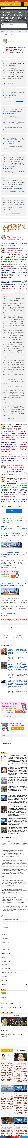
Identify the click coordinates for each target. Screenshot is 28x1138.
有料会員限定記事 (6, 953)
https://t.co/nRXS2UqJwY (14, 204)
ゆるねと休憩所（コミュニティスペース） (12, 1034)
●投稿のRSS (3, 997)
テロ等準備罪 (5, 25)
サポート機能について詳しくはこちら (11, 567)
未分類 (3, 957)
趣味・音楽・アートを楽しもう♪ (9, 972)
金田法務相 (20, 47)
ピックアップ (5, 934)
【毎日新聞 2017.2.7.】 (8, 418)
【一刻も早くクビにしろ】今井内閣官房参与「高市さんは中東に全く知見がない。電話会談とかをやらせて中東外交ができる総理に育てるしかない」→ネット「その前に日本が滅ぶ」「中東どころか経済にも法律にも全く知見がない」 (20, 1074)
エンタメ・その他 (6, 930)
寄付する (14, 511)
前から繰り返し (17, 281)
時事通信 (22, 25)
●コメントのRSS (4, 998)
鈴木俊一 (18, 1128)
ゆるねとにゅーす (7, 743)
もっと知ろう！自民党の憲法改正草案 (10, 919)
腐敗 (26, 1064)
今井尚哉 (16, 1064)
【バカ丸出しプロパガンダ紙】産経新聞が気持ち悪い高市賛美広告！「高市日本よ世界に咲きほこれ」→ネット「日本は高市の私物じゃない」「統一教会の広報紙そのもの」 (17, 780)
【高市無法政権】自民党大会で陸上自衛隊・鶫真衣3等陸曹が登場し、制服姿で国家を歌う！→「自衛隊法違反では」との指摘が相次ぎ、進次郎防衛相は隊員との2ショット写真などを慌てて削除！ (17, 821)
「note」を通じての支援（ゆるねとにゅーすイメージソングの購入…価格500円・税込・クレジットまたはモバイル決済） (14, 554)
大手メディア (7, 1096)
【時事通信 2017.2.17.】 (9, 83)
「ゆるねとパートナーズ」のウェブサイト (15, 613)
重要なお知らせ (5, 976)
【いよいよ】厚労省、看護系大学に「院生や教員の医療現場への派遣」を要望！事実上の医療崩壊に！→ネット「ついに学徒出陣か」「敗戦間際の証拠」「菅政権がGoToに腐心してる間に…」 (17, 683)
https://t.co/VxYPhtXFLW (9, 143)
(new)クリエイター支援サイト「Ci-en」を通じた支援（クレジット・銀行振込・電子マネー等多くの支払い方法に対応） (14, 528)
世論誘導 (2, 1096)
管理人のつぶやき (6, 968)
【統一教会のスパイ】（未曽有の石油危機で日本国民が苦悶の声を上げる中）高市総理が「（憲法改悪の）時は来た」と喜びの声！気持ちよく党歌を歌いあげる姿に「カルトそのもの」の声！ (17, 830)
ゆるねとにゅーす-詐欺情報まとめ (11, 1007)
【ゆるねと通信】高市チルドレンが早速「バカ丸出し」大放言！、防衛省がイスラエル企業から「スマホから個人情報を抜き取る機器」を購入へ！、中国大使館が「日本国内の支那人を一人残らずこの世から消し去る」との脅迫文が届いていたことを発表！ (17, 760)
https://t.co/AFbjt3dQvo (8, 95)
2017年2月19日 (19, 101)
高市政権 (8, 1128)
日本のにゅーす (12, 24)
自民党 (3, 27)
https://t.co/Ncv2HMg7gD (9, 188)
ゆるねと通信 (5, 927)
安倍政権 (18, 25)
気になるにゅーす (6, 961)
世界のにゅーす (5, 942)
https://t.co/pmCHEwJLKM (9, 113)
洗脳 (12, 1096)
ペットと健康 (5, 938)
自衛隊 (4, 1128)
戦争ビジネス (21, 1064)
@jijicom (17, 188)
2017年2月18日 (20, 172)
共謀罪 (14, 25)
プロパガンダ (4, 1094)
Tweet (6, 34)
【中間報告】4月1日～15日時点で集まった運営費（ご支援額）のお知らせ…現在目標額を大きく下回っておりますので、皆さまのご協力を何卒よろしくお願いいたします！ (17, 789)
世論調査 (11, 25)
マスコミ (10, 1094)
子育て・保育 (5, 946)
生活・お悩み (5, 964)
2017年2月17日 (20, 191)
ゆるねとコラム (5, 923)
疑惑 (16, 1127)
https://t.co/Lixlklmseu (8, 168)
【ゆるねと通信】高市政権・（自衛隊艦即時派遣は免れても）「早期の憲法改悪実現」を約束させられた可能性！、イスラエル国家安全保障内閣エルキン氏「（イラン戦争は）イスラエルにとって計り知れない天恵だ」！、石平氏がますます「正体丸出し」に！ (14, 853)
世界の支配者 (23, 1063)
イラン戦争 (18, 1063)
